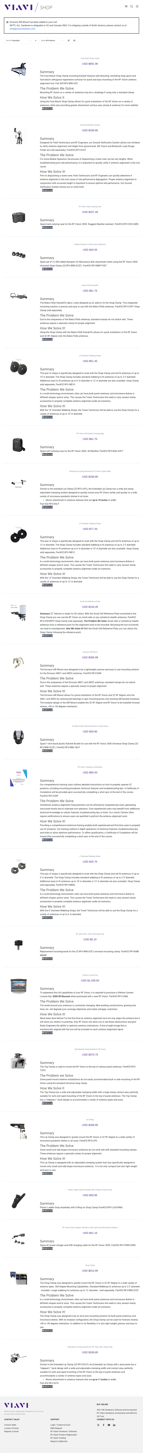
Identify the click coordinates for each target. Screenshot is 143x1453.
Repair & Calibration (59, 1441)
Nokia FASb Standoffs (90, 285)
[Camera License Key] (18, 986)
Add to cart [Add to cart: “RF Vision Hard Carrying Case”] (48, 227)
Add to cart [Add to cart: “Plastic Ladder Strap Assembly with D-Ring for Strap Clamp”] (48, 1211)
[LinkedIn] (114, 1425)
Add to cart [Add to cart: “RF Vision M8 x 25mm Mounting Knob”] (48, 959)
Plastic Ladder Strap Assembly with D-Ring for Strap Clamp (90, 1190)
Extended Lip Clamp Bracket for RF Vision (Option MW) (90, 471)
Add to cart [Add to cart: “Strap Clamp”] (48, 1331)
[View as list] (74, 40)
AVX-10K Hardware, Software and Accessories (117, 1410)
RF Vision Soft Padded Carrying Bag (90, 434)
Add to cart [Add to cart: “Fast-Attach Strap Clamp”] (48, 109)
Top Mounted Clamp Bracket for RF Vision (90, 1049)
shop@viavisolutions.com (22, 28)
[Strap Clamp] (18, 1276)
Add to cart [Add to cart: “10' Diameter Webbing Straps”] (48, 417)
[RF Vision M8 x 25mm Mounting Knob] (18, 945)
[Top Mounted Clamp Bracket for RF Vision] (18, 1060)
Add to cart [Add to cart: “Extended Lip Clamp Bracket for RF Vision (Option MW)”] (48, 507)
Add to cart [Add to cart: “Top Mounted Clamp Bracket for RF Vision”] (48, 1103)
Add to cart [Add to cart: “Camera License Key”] (48, 1033)
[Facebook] (104, 1425)
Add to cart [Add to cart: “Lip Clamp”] (48, 1173)
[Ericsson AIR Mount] (18, 663)
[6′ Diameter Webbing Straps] (18, 867)
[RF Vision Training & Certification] (18, 778)
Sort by (13, 41)
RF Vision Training (58, 1438)
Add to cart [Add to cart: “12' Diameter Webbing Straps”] (48, 585)
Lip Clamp (90, 1120)
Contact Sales (10, 1425)
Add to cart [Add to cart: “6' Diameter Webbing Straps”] (48, 918)
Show (48, 41)
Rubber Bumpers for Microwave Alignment (90, 244)
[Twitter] (98, 1425)
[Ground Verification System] (18, 136)
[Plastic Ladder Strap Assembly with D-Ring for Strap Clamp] (18, 1201)
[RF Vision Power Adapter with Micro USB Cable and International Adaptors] (18, 1238)
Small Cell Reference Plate (90, 601)
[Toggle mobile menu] (137, 6)
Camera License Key (90, 975)
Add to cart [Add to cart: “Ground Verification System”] (48, 190)
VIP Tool (100, 1416)
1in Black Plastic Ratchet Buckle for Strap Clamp (90, 726)
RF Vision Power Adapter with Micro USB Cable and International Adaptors (90, 1228)
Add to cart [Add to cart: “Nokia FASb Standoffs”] (48, 339)
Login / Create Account (60, 1425)
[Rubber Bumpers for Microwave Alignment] (18, 255)
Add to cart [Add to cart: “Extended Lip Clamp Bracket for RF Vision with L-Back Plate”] (48, 1386)
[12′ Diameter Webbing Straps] (18, 534)
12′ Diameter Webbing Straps (90, 524)
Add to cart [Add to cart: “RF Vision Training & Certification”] (48, 840)
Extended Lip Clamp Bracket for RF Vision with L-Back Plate (90, 1347)
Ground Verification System (90, 125)
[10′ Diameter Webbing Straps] (18, 366)
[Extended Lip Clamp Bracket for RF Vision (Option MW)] (18, 482)
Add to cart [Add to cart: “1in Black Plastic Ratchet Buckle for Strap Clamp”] (48, 751)
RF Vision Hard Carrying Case (90, 207)
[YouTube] (109, 1425)
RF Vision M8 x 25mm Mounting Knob (90, 934)
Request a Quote (11, 1431)
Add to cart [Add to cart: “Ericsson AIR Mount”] (48, 710)
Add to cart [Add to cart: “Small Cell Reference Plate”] (48, 636)
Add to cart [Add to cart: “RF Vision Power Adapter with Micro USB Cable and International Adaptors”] (48, 1248)
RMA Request (56, 1428)
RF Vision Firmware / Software (63, 1431)
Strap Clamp (90, 1265)
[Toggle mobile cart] (126, 6)
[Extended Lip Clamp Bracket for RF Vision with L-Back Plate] (18, 1358)
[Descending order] (35, 40)
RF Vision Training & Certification (90, 767)
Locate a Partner (11, 1428)
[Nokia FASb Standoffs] (18, 296)
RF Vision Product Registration (63, 1435)
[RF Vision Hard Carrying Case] (18, 217)
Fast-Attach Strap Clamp (90, 58)
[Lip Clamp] (18, 1130)
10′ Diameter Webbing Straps (90, 356)
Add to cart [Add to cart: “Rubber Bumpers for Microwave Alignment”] (48, 269)
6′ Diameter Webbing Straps (90, 856)
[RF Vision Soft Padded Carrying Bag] (18, 444)
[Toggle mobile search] (131, 6)
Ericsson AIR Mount (90, 652)
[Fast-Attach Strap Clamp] (18, 69)
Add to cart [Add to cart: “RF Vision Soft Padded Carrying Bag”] (48, 454)
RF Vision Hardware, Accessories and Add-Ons (117, 1413)
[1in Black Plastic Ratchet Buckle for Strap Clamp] (18, 737)
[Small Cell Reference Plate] (18, 612)
